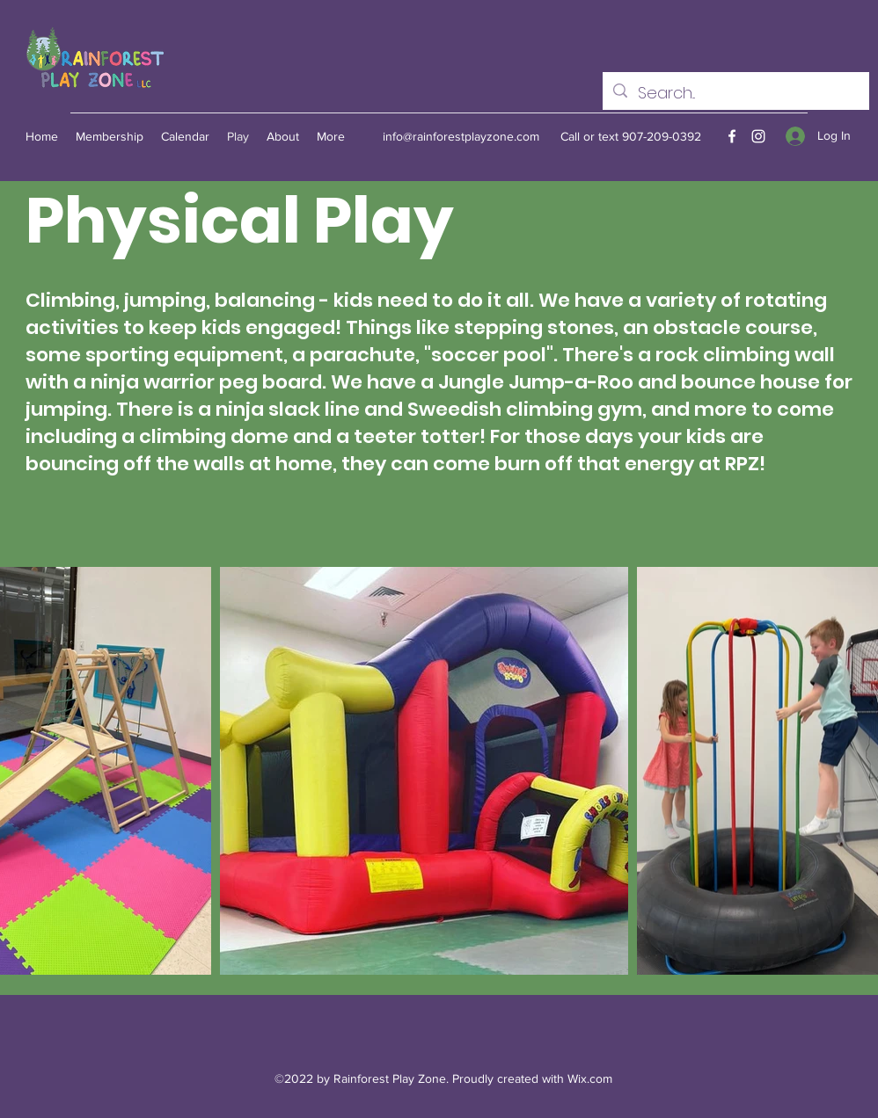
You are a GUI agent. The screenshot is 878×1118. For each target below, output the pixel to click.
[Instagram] (758, 136)
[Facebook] (732, 136)
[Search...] (735, 93)
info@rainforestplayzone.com (461, 136)
